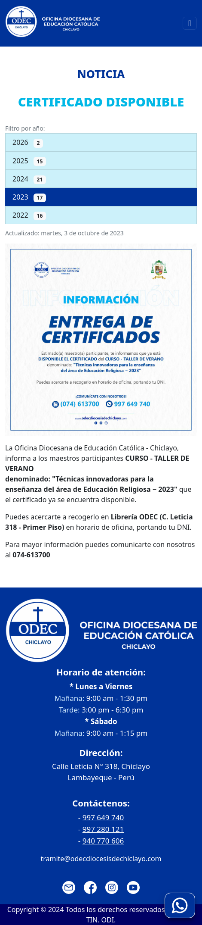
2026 (27, 142)
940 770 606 (103, 841)
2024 (29, 179)
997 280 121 (103, 829)
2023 (29, 197)
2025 (29, 161)
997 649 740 (103, 817)
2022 (29, 215)
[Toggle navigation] (190, 23)
